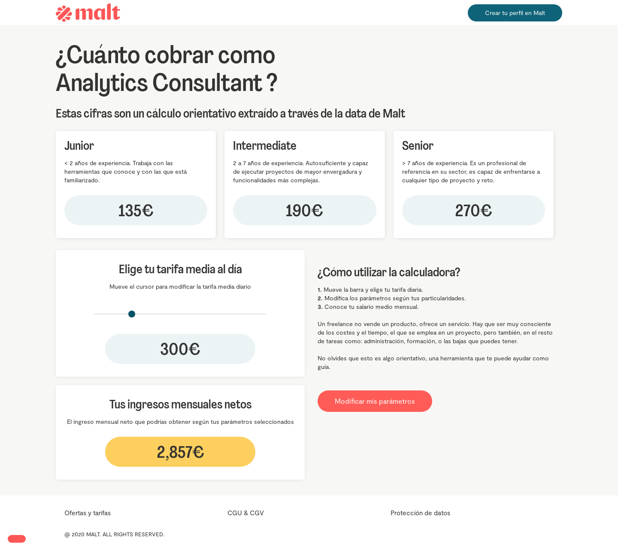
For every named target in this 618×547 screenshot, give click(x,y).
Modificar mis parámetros (375, 401)
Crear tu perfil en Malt (515, 12)
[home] (88, 12)
